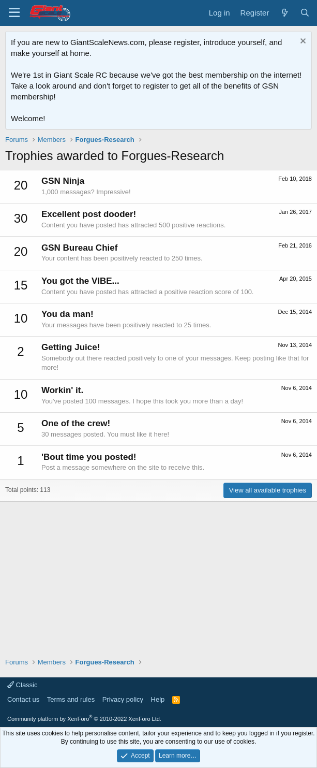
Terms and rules (71, 699)
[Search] (305, 12)
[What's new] (284, 12)
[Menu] (14, 13)
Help (158, 699)
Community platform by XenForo (84, 719)
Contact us (23, 699)
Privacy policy (122, 699)
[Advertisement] (158, 574)
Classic (22, 685)
